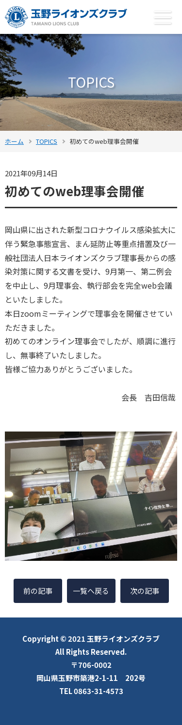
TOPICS (46, 141)
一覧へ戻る (91, 591)
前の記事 (37, 591)
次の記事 (144, 591)
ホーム (14, 141)
